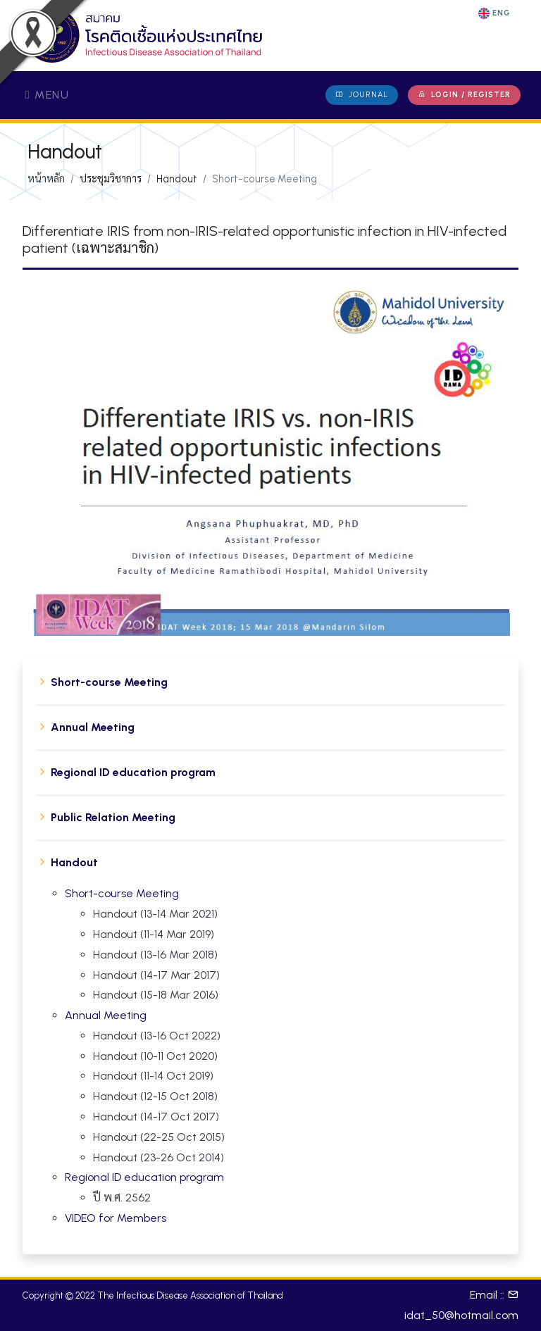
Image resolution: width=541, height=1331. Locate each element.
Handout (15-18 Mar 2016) (155, 994)
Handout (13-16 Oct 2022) (156, 1035)
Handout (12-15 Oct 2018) (155, 1096)
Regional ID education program (133, 772)
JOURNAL (361, 94)
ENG (494, 13)
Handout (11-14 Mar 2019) (153, 934)
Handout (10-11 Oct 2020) (155, 1056)
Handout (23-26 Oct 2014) (158, 1157)
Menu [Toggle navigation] (47, 94)
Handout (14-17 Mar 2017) (156, 975)
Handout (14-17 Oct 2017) (156, 1116)
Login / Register (464, 94)
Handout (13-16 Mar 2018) (155, 954)
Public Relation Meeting (113, 817)
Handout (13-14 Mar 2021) (155, 913)
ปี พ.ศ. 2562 (122, 1197)
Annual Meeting (93, 727)
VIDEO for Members (115, 1218)
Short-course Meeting (109, 682)
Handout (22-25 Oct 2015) (159, 1137)
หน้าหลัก (46, 179)
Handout (74, 862)
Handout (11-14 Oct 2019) (153, 1075)
